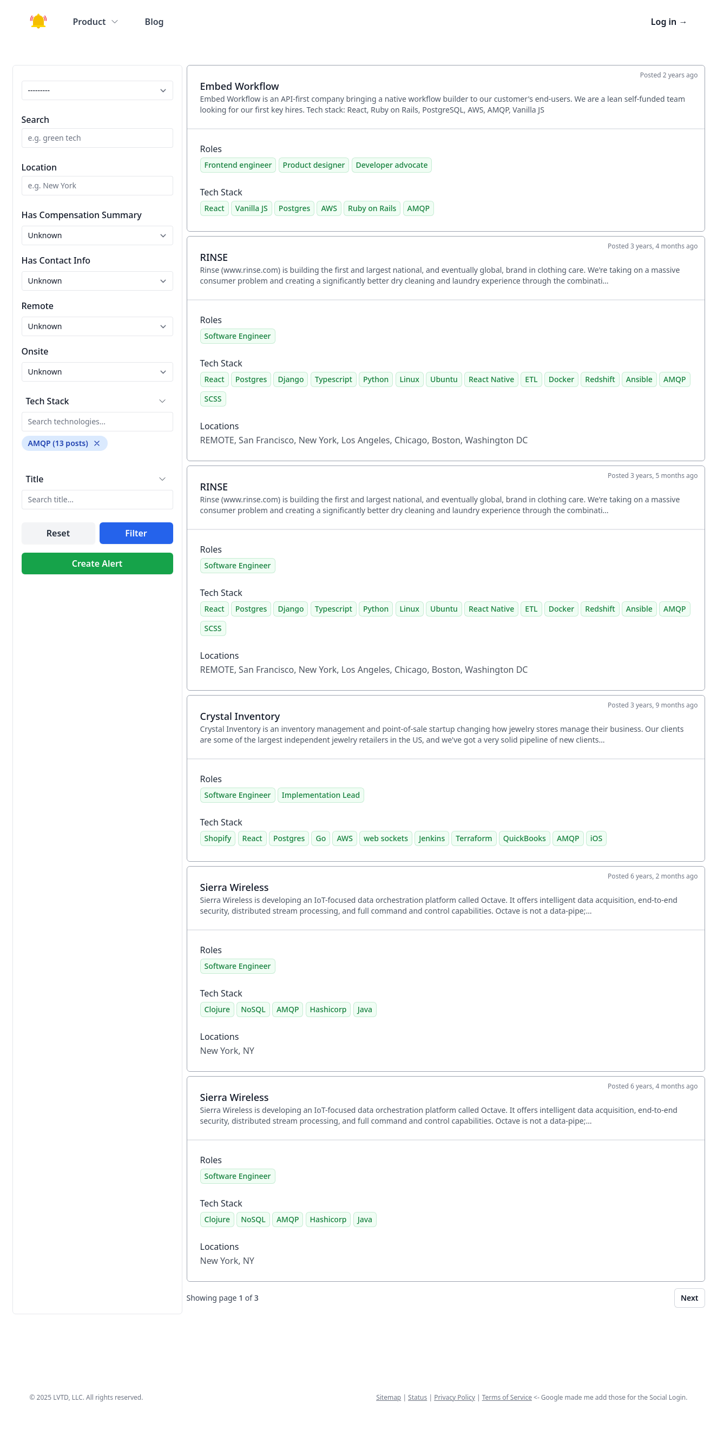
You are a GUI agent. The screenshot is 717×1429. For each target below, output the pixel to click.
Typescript (333, 379)
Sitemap (388, 1397)
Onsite (35, 351)
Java (365, 1009)
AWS (329, 208)
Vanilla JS (251, 208)
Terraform (474, 838)
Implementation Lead (321, 795)
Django (291, 379)
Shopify (218, 838)
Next (690, 1298)
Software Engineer (238, 336)
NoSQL (253, 1009)
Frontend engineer (238, 165)
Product (96, 22)
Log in (669, 22)
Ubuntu (444, 379)
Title (35, 479)
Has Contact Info (56, 260)
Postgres (294, 208)
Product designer (314, 165)
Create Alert (97, 563)
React (215, 208)
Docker (561, 379)
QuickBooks (524, 838)
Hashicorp (328, 1009)
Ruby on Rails (372, 208)
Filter (136, 533)
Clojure (217, 1009)
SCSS (213, 399)
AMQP (418, 208)
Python (376, 379)
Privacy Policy (454, 1397)
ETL (531, 379)
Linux (409, 379)
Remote (38, 306)
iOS (596, 838)
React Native (491, 379)
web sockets (386, 838)
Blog (154, 22)
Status (417, 1397)
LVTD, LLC (67, 1397)
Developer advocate (392, 165)
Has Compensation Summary (82, 215)
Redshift (600, 379)
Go (320, 838)
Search (35, 120)
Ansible (639, 379)
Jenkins (432, 838)
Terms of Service (507, 1397)
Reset (58, 533)
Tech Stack (47, 401)
